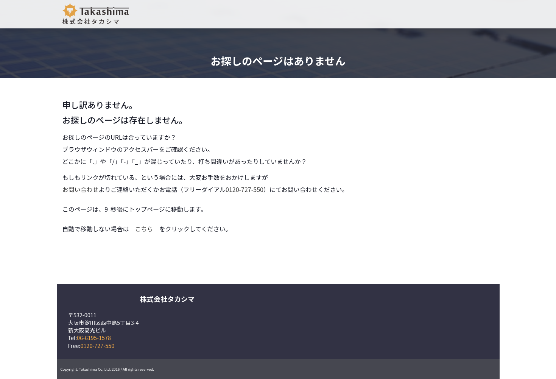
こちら (144, 228)
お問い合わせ (80, 189)
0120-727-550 (244, 189)
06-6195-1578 (94, 338)
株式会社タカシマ (95, 14)
